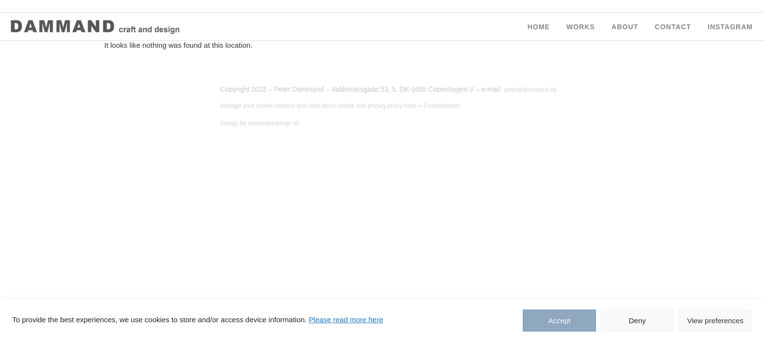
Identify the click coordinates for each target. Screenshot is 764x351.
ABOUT (624, 27)
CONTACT (673, 27)
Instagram (730, 27)
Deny (637, 320)
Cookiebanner (441, 105)
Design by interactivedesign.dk (260, 123)
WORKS (580, 27)
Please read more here (346, 319)
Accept (559, 320)
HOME (538, 27)
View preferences (715, 320)
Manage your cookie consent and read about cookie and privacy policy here (318, 105)
